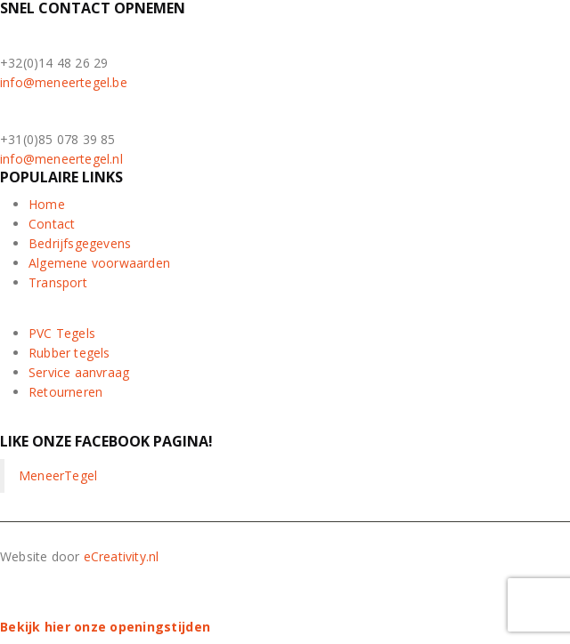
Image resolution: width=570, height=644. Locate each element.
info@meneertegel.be (63, 82)
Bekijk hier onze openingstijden (105, 626)
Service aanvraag (78, 372)
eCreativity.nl (121, 556)
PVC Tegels (61, 333)
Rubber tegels (69, 352)
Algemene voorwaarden (99, 262)
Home (46, 204)
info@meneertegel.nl (61, 158)
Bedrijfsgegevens (79, 243)
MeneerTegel (58, 475)
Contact (51, 223)
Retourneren (65, 391)
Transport (57, 282)
